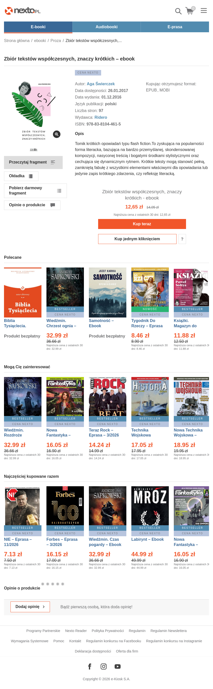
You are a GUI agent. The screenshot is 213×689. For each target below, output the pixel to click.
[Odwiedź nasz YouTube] (118, 666)
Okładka (16, 176)
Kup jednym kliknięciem (137, 239)
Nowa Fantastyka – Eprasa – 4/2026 (189, 544)
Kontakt (75, 641)
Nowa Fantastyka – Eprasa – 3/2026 (61, 435)
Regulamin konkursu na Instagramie (174, 641)
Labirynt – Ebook (147, 539)
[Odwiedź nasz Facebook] (90, 666)
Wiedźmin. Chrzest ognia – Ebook (61, 325)
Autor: (81, 84)
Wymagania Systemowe (29, 641)
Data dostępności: (91, 90)
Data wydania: (88, 97)
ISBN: (80, 124)
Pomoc (58, 641)
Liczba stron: (87, 110)
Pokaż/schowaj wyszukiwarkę (179, 11)
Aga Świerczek (101, 84)
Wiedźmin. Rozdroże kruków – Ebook (19, 435)
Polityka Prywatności (108, 631)
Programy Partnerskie (43, 631)
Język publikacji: (90, 104)
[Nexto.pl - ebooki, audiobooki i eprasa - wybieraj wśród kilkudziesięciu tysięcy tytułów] (22, 10)
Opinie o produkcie (27, 205)
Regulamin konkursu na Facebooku (113, 641)
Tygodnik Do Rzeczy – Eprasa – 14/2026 (147, 325)
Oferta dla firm (127, 651)
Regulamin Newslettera (169, 631)
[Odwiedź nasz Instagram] (104, 666)
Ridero (100, 117)
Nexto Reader (76, 631)
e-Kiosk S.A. (120, 679)
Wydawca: (84, 117)
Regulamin (137, 631)
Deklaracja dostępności (93, 651)
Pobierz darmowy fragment (25, 190)
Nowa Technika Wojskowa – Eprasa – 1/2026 (189, 435)
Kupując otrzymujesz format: (171, 84)
